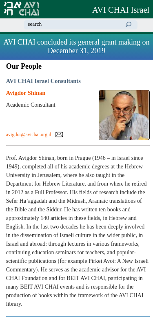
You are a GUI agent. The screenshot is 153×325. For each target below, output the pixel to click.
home (143, 24)
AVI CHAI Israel (120, 9)
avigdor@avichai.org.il (28, 134)
